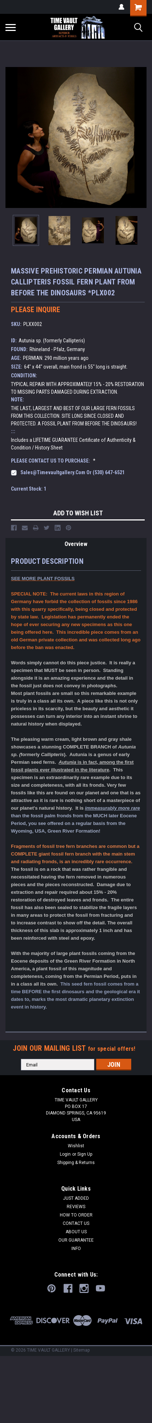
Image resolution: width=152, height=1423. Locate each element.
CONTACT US (76, 1223)
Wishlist (76, 1145)
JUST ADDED (76, 1198)
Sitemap (81, 1350)
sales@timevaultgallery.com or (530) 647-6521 (72, 472)
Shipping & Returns (76, 1162)
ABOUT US (76, 1231)
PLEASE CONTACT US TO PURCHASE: (53, 461)
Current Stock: (28, 489)
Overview (76, 543)
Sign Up (84, 1154)
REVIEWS (76, 1206)
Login (65, 1154)
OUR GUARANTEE (76, 1240)
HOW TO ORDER (76, 1215)
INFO (76, 1248)
